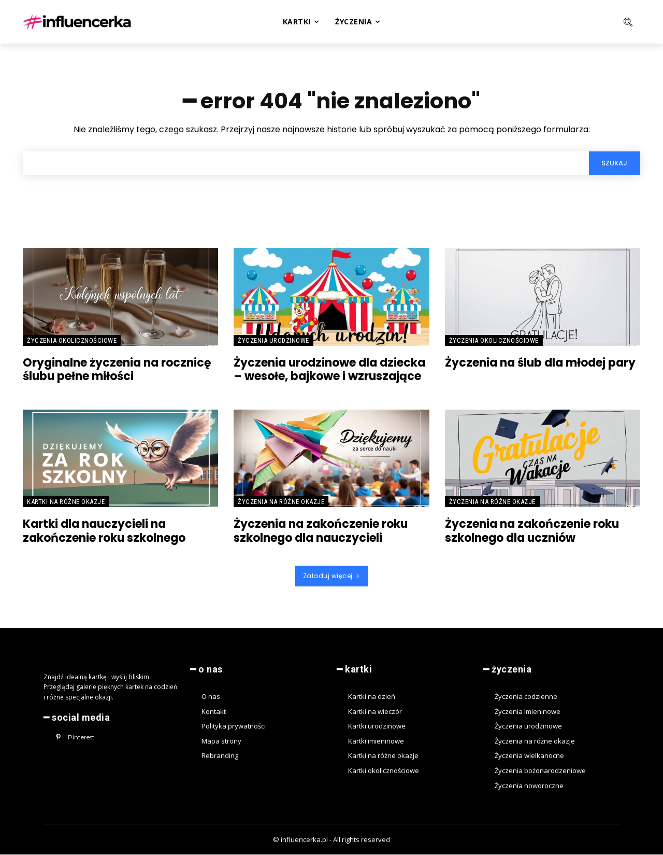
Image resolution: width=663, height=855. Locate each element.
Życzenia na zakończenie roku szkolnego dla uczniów (532, 531)
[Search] (614, 164)
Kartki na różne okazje (66, 503)
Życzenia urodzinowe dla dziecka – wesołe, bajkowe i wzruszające (329, 370)
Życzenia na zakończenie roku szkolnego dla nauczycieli (321, 531)
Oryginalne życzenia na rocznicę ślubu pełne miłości (117, 370)
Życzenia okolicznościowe (72, 341)
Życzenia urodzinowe (273, 341)
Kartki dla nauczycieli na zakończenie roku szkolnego (104, 531)
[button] (585, 21)
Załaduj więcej (332, 576)
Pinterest (81, 737)
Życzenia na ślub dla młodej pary (540, 363)
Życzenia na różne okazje (281, 503)
